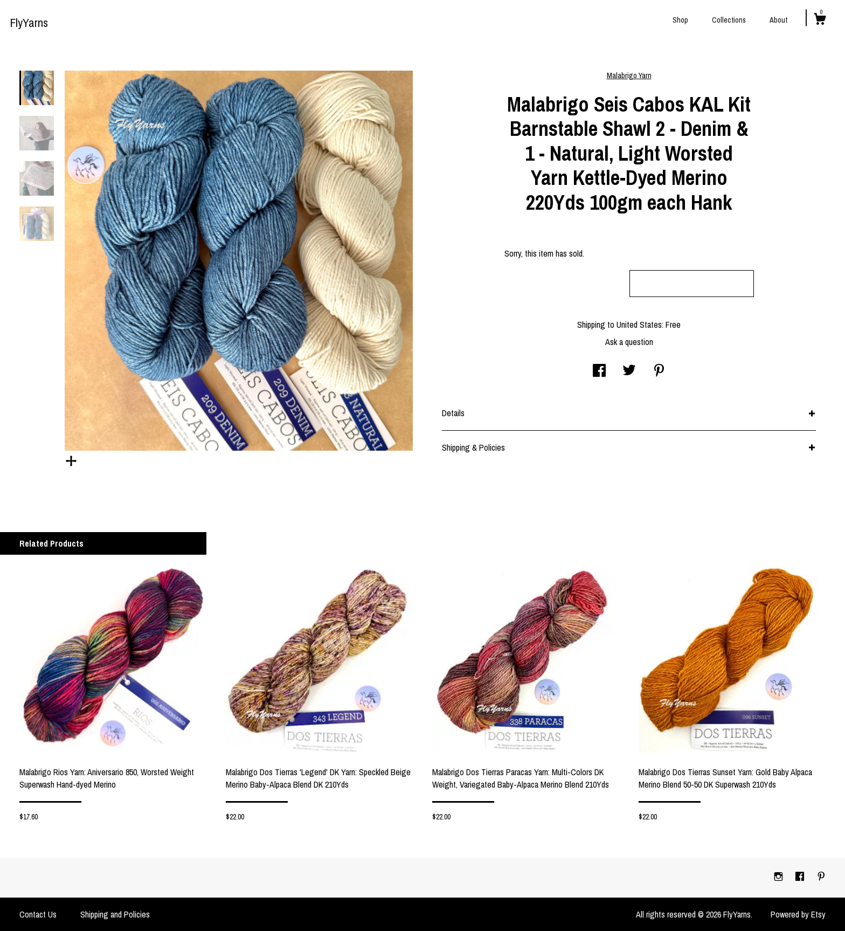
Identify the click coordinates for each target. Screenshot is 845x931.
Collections (729, 20)
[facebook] (800, 877)
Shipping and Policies (115, 914)
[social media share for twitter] (629, 371)
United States (639, 324)
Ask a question (629, 342)
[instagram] (779, 877)
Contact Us (38, 914)
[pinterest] (821, 877)
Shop (680, 20)
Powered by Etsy (798, 914)
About (778, 20)
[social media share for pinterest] (659, 371)
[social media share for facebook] (599, 371)
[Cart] (820, 20)
